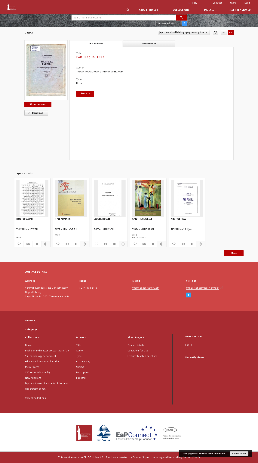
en (230, 32)
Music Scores (32, 367)
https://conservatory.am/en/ (202, 287)
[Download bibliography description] (27, 244)
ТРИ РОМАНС (63, 218)
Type (79, 356)
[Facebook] (188, 295)
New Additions (33, 377)
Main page (31, 329)
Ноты (79, 83)
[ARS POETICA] (187, 198)
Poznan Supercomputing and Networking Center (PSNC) (166, 457)
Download (35, 113)
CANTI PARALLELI (142, 218)
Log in (188, 345)
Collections (181, 9)
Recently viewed (240, 9)
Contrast (217, 2)
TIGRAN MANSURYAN (88, 71)
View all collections (35, 398)
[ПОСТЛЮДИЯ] (32, 198)
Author (80, 350)
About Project (148, 9)
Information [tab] (149, 43)
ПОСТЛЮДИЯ (24, 218)
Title (78, 345)
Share (233, 3)
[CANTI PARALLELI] (148, 198)
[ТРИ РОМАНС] (71, 198)
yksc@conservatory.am (145, 287)
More (234, 253)
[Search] (181, 17)
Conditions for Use (137, 350)
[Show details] (45, 244)
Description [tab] (96, 43)
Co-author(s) (83, 361)
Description (82, 372)
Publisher (81, 377)
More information (216, 453)
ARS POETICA (178, 218)
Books (28, 345)
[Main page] (127, 10)
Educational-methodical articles (42, 361)
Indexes (209, 9)
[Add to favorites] (215, 32)
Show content (38, 104)
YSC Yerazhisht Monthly (37, 372)
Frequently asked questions (142, 356)
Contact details (135, 345)
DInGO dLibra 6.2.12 (95, 457)
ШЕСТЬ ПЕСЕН (102, 218)
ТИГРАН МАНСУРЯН (112, 71)
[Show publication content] (36, 244)
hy (195, 3)
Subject (80, 367)
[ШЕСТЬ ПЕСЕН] (110, 198)
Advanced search (168, 23)
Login (247, 2)
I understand (239, 453)
